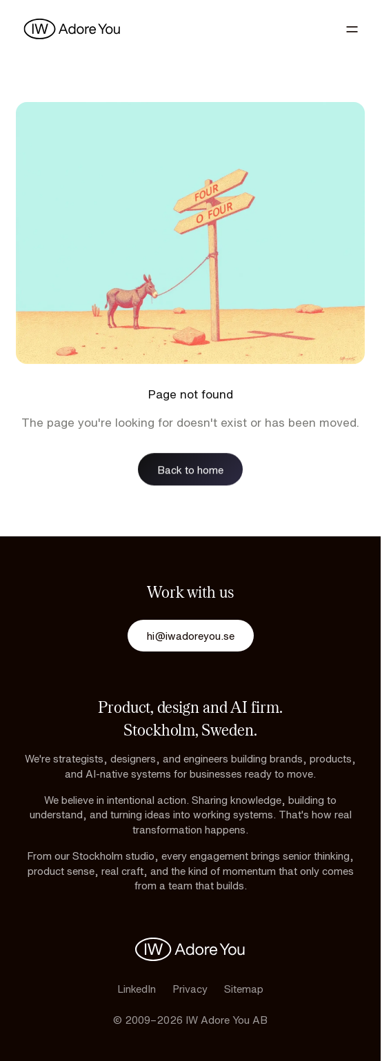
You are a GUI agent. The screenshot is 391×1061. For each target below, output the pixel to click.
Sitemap (243, 988)
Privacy (190, 988)
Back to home (190, 469)
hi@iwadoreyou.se (190, 635)
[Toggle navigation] (352, 29)
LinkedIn (136, 988)
